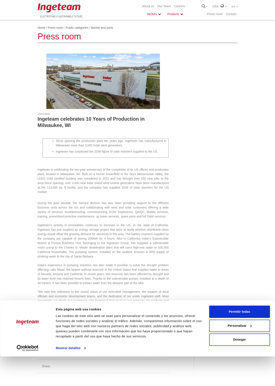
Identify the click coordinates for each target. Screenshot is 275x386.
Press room (215, 14)
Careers (179, 6)
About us (148, 6)
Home (42, 27)
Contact (231, 14)
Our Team (164, 6)
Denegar (239, 369)
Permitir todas (239, 341)
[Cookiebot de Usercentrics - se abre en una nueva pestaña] (27, 378)
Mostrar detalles (68, 377)
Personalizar (240, 355)
